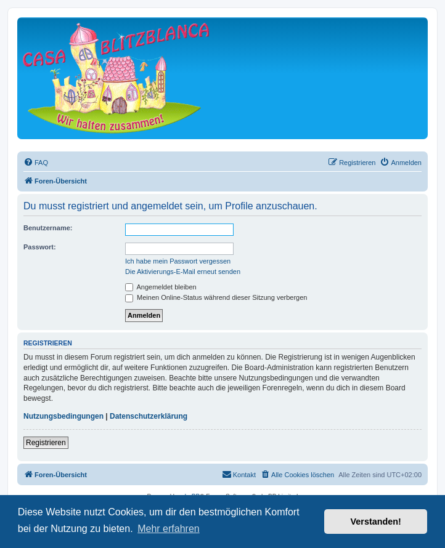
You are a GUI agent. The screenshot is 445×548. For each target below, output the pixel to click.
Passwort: (39, 247)
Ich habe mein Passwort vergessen (178, 261)
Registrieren (46, 442)
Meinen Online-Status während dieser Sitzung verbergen (216, 297)
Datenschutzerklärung (148, 416)
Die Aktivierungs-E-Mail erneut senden (182, 271)
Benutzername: (47, 228)
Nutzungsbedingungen (63, 416)
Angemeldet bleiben (161, 287)
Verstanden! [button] (376, 521)
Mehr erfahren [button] (168, 528)
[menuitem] (35, 162)
